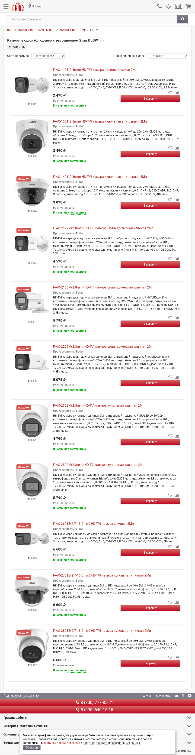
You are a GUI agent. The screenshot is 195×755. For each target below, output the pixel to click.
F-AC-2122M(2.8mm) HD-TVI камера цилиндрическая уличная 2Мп (103, 228)
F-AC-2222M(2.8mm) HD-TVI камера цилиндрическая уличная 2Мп (103, 346)
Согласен (32, 747)
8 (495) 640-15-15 (94, 709)
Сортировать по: (18, 56)
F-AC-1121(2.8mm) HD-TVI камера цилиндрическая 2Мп (95, 69)
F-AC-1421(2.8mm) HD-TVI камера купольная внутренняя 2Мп (100, 176)
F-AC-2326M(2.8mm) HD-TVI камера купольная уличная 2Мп (98, 465)
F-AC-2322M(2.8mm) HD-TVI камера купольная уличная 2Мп (98, 405)
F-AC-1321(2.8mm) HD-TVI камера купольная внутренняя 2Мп (100, 121)
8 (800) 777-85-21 (94, 702)
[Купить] (150, 98)
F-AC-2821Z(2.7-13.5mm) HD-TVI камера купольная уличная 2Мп (102, 630)
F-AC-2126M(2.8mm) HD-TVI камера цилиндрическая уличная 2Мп (103, 287)
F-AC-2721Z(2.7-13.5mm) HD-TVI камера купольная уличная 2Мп (102, 575)
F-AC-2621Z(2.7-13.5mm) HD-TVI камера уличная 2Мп (93, 523)
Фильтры (17, 47)
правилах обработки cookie (61, 743)
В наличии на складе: (131, 56)
